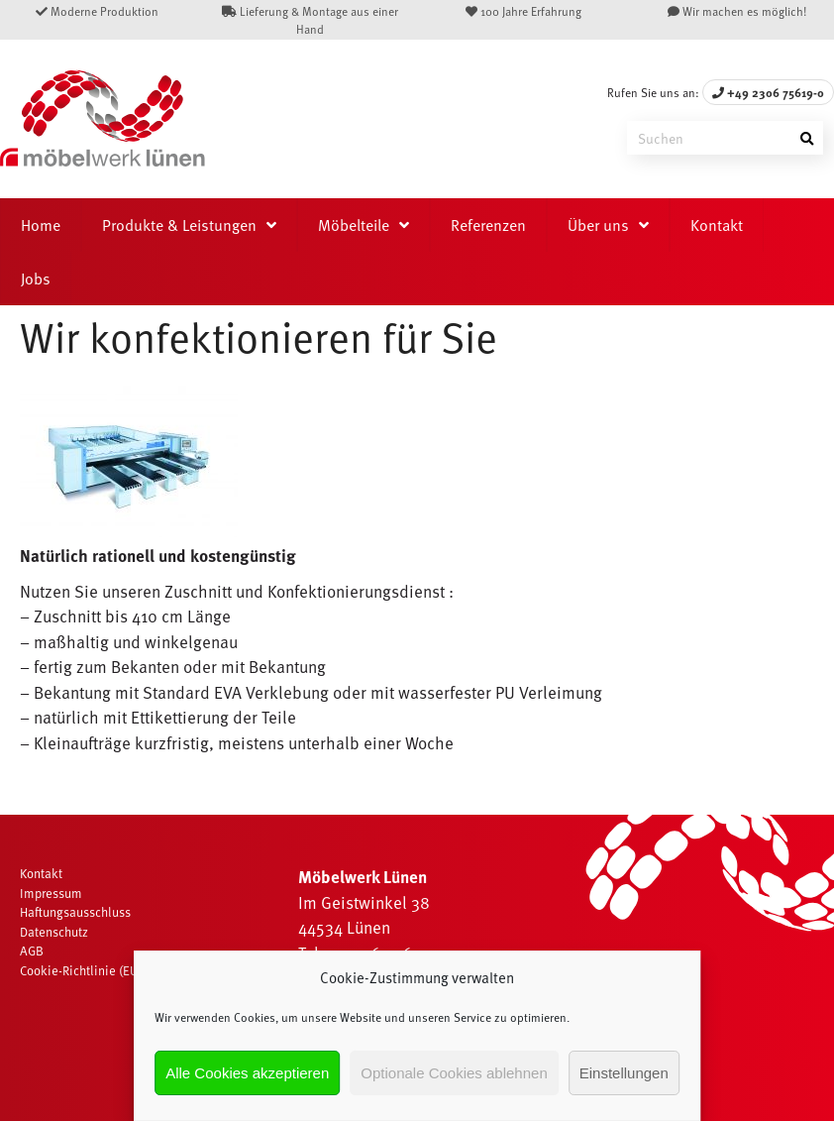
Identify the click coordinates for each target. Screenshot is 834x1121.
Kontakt (716, 225)
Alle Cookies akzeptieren (247, 1073)
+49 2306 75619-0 (768, 92)
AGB (32, 950)
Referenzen (488, 225)
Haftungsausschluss (75, 912)
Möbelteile (353, 225)
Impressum (51, 893)
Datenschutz (54, 932)
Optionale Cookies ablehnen (454, 1073)
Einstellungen (624, 1073)
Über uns (598, 225)
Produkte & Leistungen (179, 225)
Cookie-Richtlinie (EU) (81, 970)
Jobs (36, 278)
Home (40, 225)
